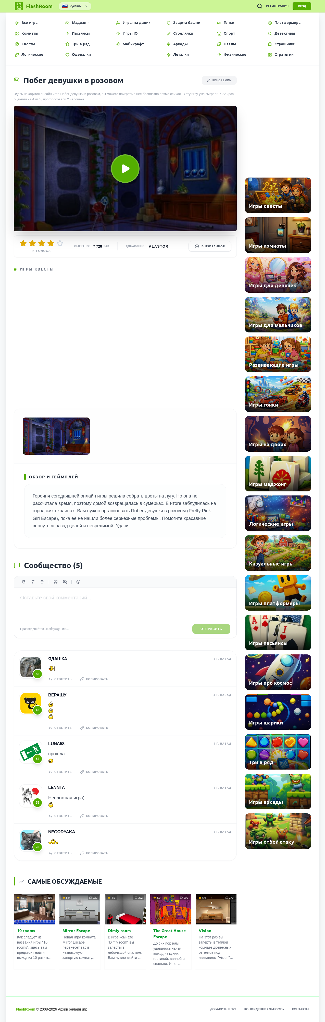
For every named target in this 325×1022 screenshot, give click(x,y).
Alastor (158, 246)
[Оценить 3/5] (42, 243)
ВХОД (302, 6)
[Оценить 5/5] (60, 243)
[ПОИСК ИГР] (259, 6)
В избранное (210, 246)
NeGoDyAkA (61, 831)
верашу (57, 695)
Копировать (94, 679)
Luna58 (56, 743)
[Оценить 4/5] (51, 243)
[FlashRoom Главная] (33, 6)
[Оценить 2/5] (32, 243)
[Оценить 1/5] (23, 243)
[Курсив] (32, 581)
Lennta (56, 787)
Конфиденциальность (264, 1009)
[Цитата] (55, 581)
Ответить (60, 679)
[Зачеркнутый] (42, 581)
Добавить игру (223, 1009)
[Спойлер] (64, 581)
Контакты (300, 1009)
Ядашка (57, 658)
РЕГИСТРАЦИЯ (277, 6)
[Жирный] (23, 581)
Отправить (211, 629)
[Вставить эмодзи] (78, 581)
